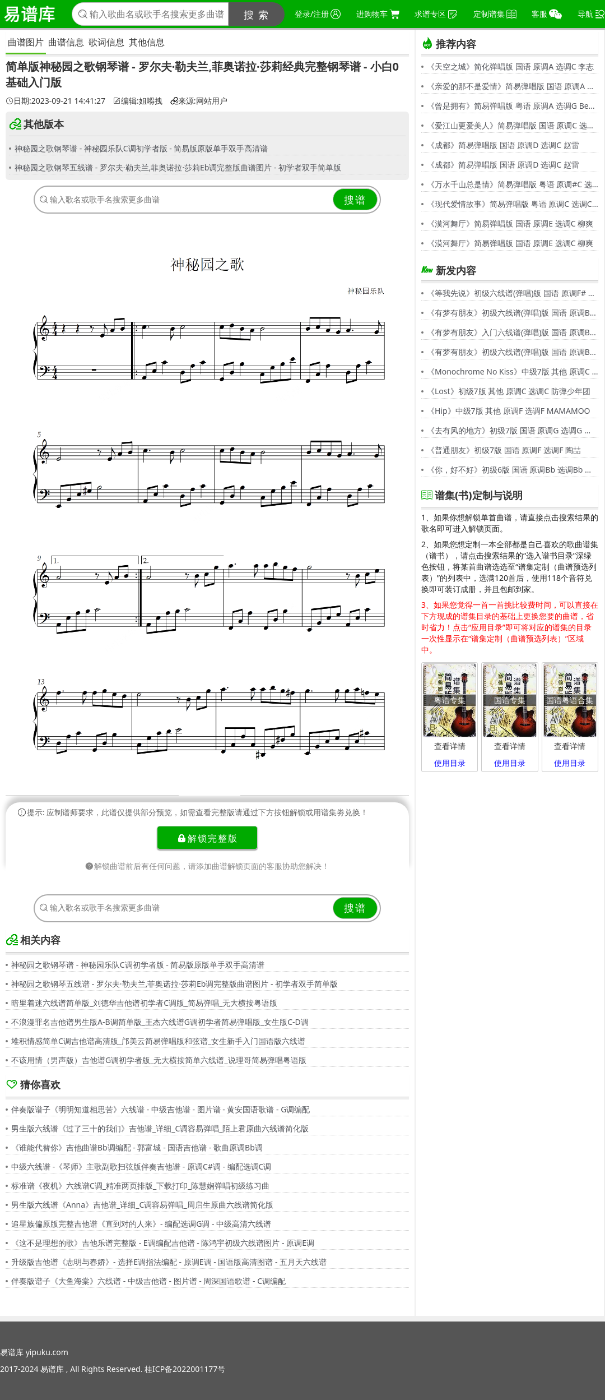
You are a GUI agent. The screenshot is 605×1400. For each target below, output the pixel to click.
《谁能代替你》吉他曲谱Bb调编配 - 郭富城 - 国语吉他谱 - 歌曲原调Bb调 (137, 1147)
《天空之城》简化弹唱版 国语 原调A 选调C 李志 (510, 66)
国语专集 (509, 700)
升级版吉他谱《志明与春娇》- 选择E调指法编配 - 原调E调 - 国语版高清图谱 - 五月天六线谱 (169, 1261)
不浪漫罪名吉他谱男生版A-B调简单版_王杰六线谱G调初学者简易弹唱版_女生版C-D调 (160, 1021)
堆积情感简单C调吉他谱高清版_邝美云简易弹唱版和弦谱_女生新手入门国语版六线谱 (158, 1041)
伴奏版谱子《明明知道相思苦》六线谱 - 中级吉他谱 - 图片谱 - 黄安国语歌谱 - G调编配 (160, 1109)
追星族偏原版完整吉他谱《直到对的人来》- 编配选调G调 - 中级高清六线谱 (141, 1223)
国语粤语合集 (569, 700)
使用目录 (450, 762)
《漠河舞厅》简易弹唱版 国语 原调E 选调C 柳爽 (510, 223)
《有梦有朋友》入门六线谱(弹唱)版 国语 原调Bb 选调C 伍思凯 (512, 332)
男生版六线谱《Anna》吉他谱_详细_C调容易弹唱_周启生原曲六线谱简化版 (142, 1204)
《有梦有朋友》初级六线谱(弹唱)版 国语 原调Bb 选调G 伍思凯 (512, 312)
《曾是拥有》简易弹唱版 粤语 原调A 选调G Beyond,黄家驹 (512, 105)
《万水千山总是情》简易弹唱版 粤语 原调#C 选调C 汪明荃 (512, 184)
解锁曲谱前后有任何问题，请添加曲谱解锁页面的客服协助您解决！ (207, 866)
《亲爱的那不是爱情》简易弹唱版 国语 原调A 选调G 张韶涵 (512, 86)
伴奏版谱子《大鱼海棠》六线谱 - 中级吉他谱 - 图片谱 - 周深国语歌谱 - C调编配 (148, 1281)
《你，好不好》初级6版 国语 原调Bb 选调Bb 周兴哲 (512, 469)
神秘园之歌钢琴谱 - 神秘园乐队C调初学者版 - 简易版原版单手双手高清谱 (141, 148)
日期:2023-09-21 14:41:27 (55, 101)
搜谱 (355, 199)
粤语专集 (450, 700)
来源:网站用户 (198, 101)
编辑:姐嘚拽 (137, 101)
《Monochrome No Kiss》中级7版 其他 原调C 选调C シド (512, 371)
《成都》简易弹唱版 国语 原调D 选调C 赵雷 (503, 145)
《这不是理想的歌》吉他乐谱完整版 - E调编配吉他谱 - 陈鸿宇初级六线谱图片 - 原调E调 (162, 1242)
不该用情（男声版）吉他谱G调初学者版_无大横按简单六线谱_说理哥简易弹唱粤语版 (158, 1060)
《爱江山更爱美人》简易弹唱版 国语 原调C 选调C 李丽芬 (512, 125)
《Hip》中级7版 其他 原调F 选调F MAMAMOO (508, 410)
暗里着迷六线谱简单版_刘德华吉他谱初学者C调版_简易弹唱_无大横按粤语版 (144, 1002)
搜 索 (257, 14)
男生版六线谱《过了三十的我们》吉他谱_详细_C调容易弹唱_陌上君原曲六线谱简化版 (160, 1128)
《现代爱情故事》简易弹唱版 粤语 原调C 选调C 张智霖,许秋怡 (512, 203)
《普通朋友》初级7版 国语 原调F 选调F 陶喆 (504, 450)
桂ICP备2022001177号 (185, 1369)
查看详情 (450, 746)
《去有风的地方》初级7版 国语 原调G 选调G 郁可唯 (512, 430)
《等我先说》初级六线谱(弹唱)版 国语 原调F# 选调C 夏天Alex (512, 293)
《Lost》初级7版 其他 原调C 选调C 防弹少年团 (508, 391)
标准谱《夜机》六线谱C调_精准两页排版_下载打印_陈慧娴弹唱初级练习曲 (140, 1185)
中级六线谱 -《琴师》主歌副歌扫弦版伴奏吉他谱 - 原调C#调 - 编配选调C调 (141, 1166)
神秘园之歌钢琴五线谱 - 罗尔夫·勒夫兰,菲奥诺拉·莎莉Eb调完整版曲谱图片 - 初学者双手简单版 (178, 167)
